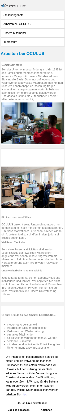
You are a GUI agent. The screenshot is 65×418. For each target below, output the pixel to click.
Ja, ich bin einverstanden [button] (32, 403)
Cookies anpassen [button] (18, 410)
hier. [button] (24, 394)
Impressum (10, 41)
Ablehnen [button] (46, 410)
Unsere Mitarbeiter (14, 33)
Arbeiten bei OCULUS (17, 24)
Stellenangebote (13, 15)
